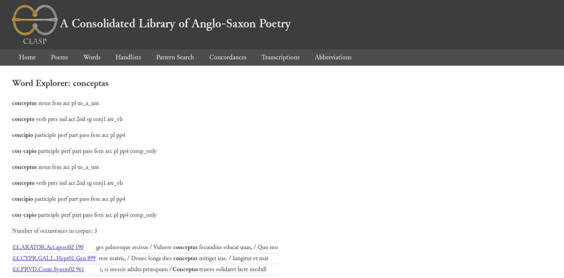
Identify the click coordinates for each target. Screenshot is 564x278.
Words (91, 57)
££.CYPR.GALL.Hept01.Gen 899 (54, 258)
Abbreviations (333, 57)
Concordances (227, 57)
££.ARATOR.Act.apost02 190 (48, 247)
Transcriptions (280, 57)
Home (27, 57)
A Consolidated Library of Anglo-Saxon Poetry (151, 23)
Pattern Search (175, 57)
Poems (59, 57)
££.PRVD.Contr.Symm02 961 (48, 269)
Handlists (128, 57)
